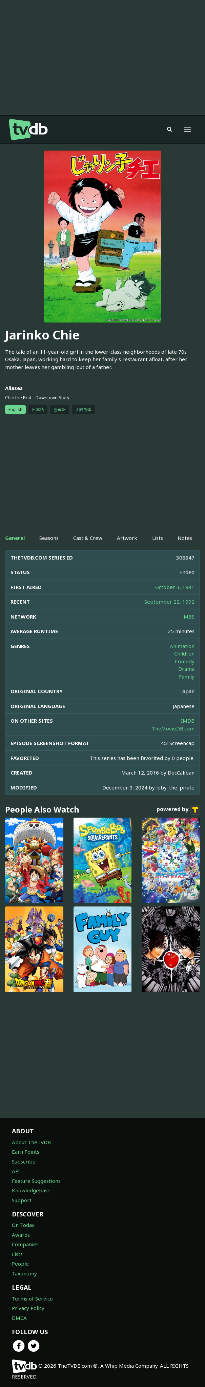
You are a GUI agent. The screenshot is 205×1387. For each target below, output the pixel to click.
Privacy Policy (28, 1308)
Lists (17, 1254)
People (20, 1263)
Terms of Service (32, 1298)
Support (22, 1200)
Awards (21, 1234)
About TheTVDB (31, 1142)
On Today (23, 1225)
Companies (25, 1244)
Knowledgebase (31, 1190)
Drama (186, 668)
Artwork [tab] (127, 537)
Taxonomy (24, 1273)
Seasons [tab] (49, 537)
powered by (178, 810)
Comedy (184, 661)
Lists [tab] (157, 537)
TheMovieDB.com (173, 728)
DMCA (19, 1317)
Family (186, 676)
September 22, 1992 (169, 601)
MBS (189, 616)
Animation (182, 646)
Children (184, 653)
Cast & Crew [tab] (87, 537)
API (16, 1171)
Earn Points (25, 1151)
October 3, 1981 (174, 587)
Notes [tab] (185, 537)
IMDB (187, 720)
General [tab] (15, 537)
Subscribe (24, 1161)
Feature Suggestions (36, 1180)
